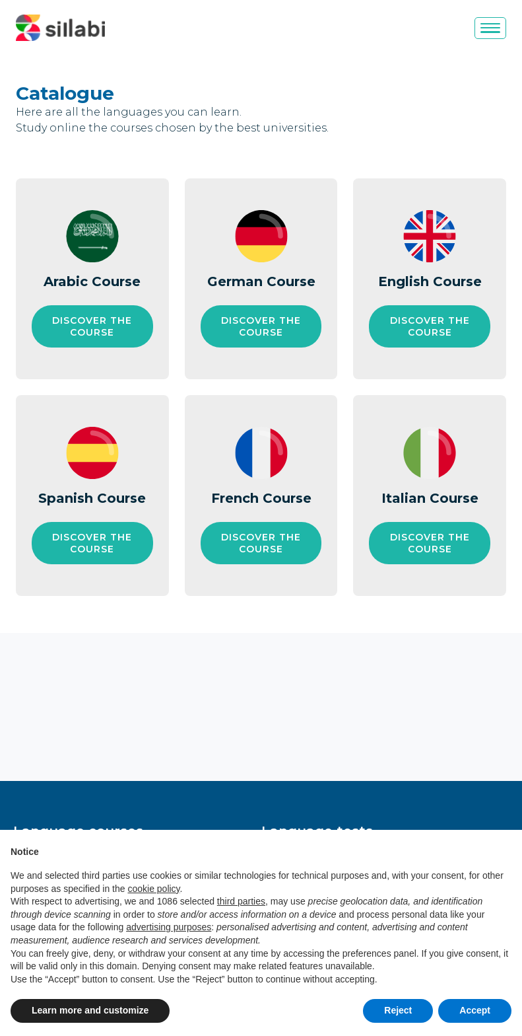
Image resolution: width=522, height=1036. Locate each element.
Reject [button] (398, 1010)
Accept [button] (474, 1010)
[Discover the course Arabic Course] (92, 326)
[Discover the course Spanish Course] (92, 543)
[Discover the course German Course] (261, 326)
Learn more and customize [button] (90, 1010)
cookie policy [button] (153, 888)
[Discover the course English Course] (429, 326)
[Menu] (490, 28)
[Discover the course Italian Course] (429, 543)
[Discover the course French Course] (261, 543)
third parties (241, 901)
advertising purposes (168, 927)
